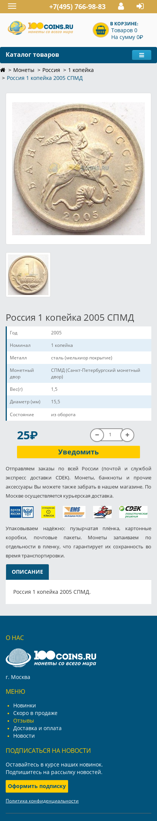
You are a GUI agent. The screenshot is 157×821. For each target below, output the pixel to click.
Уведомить (78, 451)
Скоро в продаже (35, 712)
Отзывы (23, 720)
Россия (51, 69)
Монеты (23, 69)
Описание (27, 571)
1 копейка (81, 69)
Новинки (24, 705)
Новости (24, 735)
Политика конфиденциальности (42, 801)
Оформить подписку (37, 786)
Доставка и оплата (37, 728)
